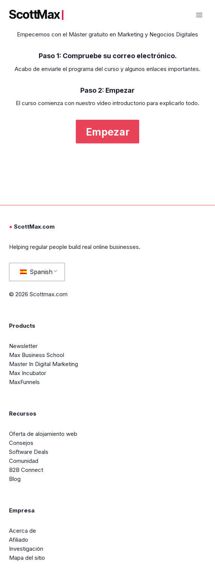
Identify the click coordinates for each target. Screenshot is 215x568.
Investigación (26, 548)
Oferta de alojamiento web (43, 433)
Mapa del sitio (27, 557)
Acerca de (22, 530)
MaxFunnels (24, 382)
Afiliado (18, 539)
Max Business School (36, 355)
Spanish (36, 272)
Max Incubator (27, 373)
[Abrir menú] (199, 15)
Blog (15, 478)
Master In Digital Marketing (43, 364)
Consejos (21, 442)
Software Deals (28, 451)
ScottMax (36, 15)
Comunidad (23, 460)
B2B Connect (26, 469)
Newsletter (23, 346)
